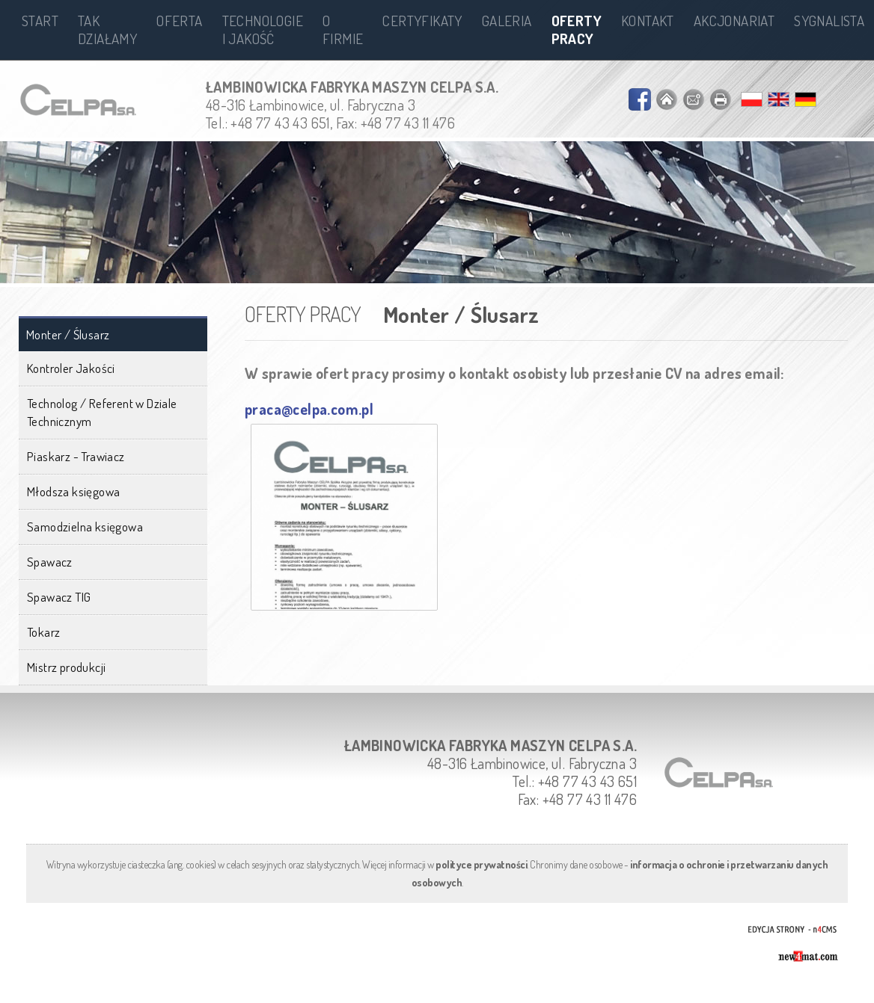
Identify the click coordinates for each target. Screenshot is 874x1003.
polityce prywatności (481, 864)
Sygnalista (829, 20)
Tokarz (43, 632)
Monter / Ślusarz (67, 334)
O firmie (343, 29)
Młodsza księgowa (73, 491)
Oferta (179, 20)
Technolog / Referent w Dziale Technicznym (102, 412)
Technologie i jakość (262, 29)
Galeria (507, 20)
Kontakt (647, 20)
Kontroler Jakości (71, 368)
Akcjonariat (734, 20)
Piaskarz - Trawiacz (76, 456)
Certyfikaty (422, 20)
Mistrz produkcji (66, 667)
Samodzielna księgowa (85, 526)
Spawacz (50, 562)
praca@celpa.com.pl (309, 409)
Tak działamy (107, 29)
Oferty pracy (576, 29)
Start (40, 20)
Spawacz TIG (59, 597)
